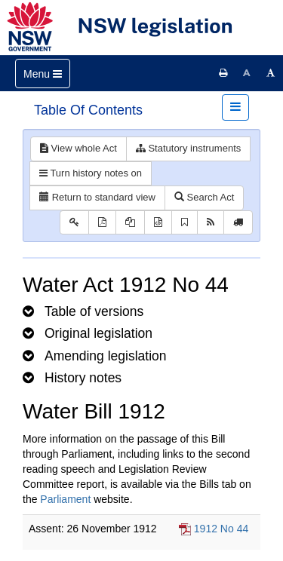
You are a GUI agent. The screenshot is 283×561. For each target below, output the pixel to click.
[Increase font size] (271, 73)
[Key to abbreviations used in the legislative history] (74, 222)
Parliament (65, 499)
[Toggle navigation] (42, 73)
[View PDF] (102, 222)
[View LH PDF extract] (130, 222)
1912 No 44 (221, 529)
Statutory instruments (188, 148)
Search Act (204, 197)
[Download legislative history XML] (158, 222)
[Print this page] (223, 73)
